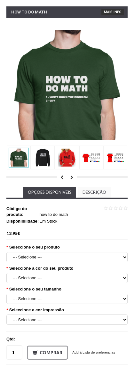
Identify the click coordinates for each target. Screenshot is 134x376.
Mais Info (113, 12)
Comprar (47, 353)
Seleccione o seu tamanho (35, 289)
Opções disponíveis (49, 192)
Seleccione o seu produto (34, 247)
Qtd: (10, 339)
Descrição (94, 192)
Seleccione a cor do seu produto (41, 268)
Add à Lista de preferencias (93, 352)
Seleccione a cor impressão (36, 309)
